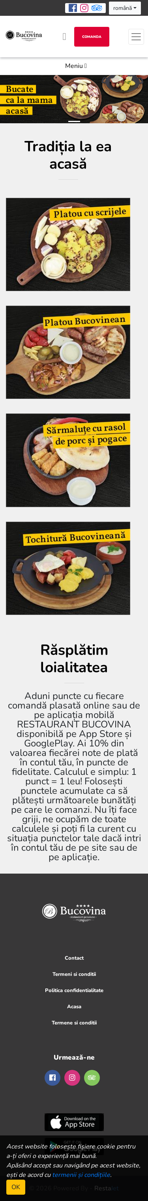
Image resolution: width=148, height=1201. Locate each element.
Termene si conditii (74, 1022)
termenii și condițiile (81, 1175)
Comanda (91, 36)
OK (15, 1187)
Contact (74, 958)
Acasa (74, 1006)
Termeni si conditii (74, 974)
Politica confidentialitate (74, 990)
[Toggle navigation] (136, 37)
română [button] (122, 8)
